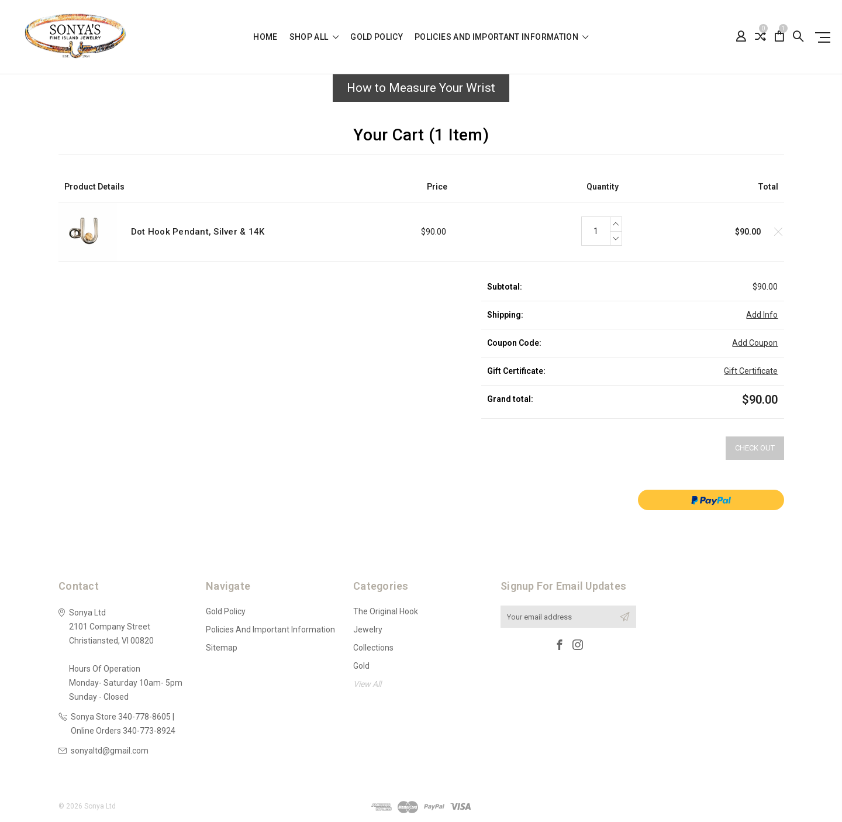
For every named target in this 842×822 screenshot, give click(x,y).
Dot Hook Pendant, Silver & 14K (198, 231)
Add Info (762, 314)
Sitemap (221, 647)
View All (367, 684)
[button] (421, 91)
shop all (314, 37)
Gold (361, 665)
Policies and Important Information (502, 37)
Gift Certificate (751, 371)
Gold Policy (376, 37)
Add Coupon (755, 343)
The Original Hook (385, 611)
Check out (755, 447)
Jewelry (367, 629)
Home (265, 37)
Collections (373, 647)
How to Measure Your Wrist (421, 88)
